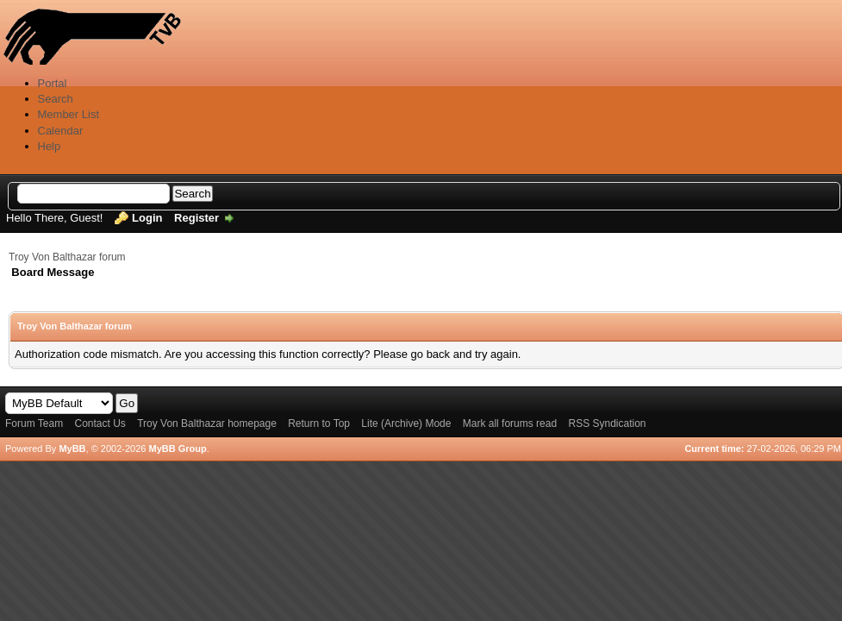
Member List (69, 114)
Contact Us (99, 423)
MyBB (72, 448)
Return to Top (319, 423)
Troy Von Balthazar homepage (207, 423)
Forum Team (34, 423)
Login (147, 217)
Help (49, 146)
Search (55, 98)
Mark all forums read (510, 423)
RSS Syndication (607, 423)
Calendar (61, 130)
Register (196, 217)
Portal (52, 83)
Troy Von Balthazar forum (67, 257)
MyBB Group (177, 448)
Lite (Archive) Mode (406, 423)
